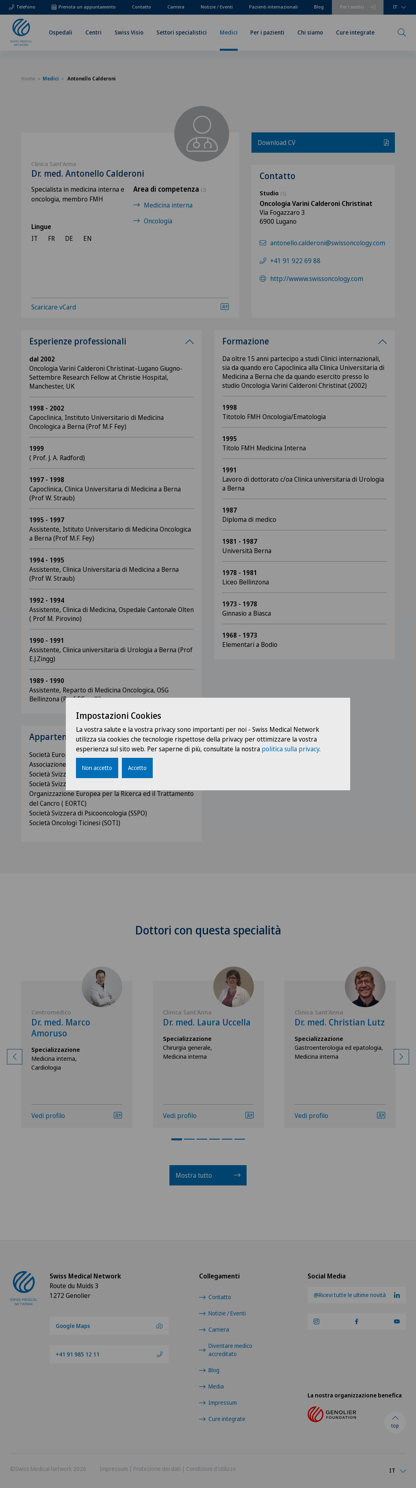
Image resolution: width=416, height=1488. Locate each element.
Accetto (137, 768)
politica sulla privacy (290, 748)
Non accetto (97, 768)
